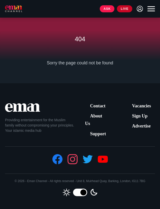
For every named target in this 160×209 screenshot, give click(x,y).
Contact (98, 105)
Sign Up (140, 115)
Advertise (141, 126)
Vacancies (141, 105)
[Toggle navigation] (150, 9)
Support (98, 133)
